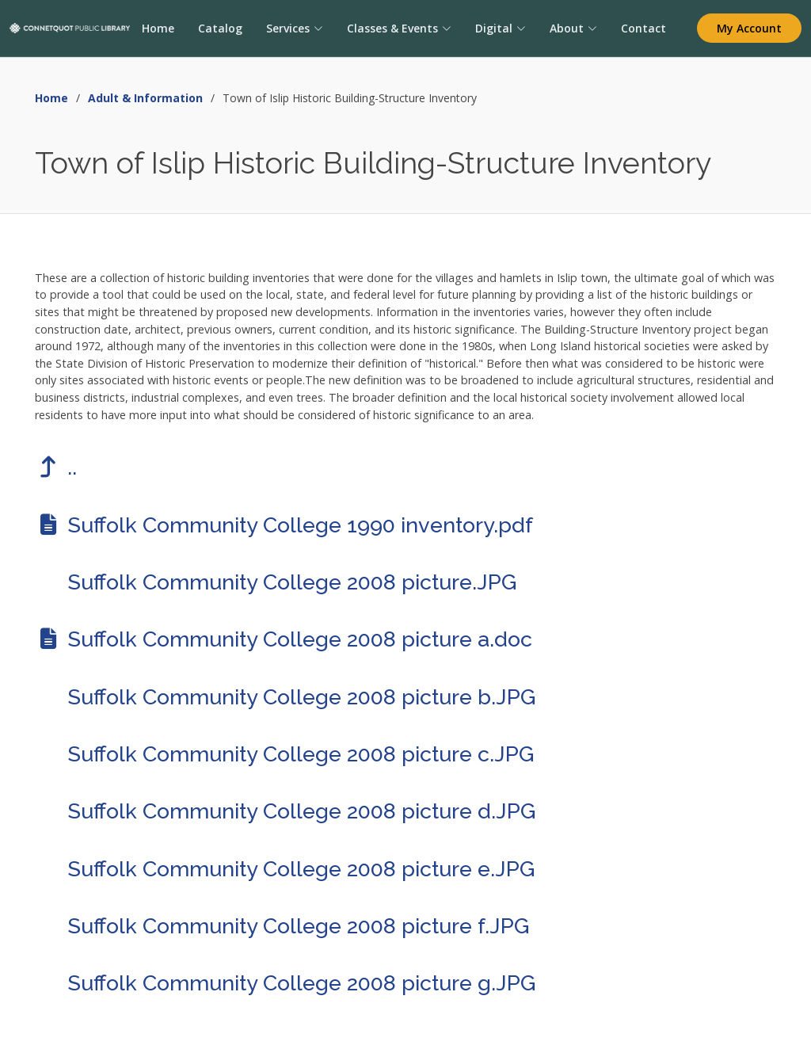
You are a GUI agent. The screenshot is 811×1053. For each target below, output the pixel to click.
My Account (749, 28)
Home (157, 28)
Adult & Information (145, 97)
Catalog (219, 28)
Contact (642, 28)
